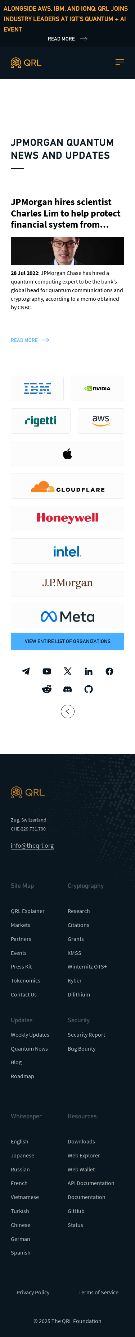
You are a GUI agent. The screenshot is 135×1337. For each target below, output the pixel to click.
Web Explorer (84, 1155)
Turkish (20, 1210)
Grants (76, 938)
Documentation (86, 1196)
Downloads (81, 1141)
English (19, 1141)
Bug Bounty (81, 1048)
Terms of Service (98, 1292)
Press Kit (21, 966)
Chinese (20, 1224)
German (20, 1238)
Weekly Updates (30, 1034)
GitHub (76, 1210)
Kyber (75, 980)
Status (75, 1224)
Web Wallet (81, 1169)
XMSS (74, 952)
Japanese (22, 1155)
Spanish (21, 1252)
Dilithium (79, 994)
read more (24, 340)
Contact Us (24, 994)
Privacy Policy (33, 1292)
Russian (20, 1169)
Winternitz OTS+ (87, 966)
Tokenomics (25, 980)
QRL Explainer (28, 910)
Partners (21, 938)
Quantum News (29, 1048)
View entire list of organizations (68, 641)
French (19, 1182)
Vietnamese (25, 1196)
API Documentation (91, 1182)
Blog (16, 1062)
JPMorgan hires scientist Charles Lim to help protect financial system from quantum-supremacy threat (66, 224)
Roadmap (22, 1076)
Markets (20, 924)
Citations (78, 924)
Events (19, 952)
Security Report (86, 1034)
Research (79, 910)
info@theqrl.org (32, 845)
